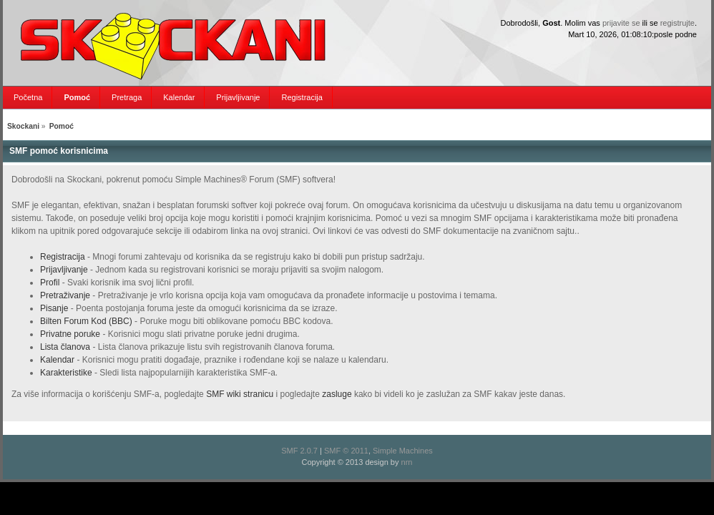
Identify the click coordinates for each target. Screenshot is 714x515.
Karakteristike (66, 373)
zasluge (336, 394)
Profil (49, 283)
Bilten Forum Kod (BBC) (87, 321)
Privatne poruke (70, 334)
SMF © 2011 (346, 450)
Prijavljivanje (64, 270)
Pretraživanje (65, 295)
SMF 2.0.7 (299, 450)
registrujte (677, 23)
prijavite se (621, 23)
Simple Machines (403, 450)
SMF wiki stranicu (239, 394)
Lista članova (65, 347)
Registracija (62, 257)
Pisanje (54, 308)
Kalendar (57, 360)
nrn (407, 462)
